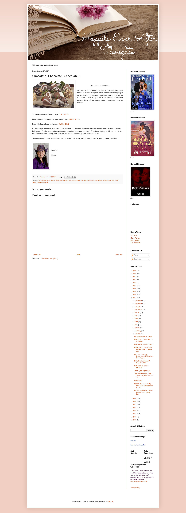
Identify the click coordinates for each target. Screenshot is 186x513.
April (136, 325)
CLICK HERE (64, 114)
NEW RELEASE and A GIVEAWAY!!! (142, 362)
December (138, 300)
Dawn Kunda (76, 180)
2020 (135, 289)
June (136, 319)
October (138, 307)
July (136, 316)
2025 (135, 274)
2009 (135, 420)
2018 (135, 295)
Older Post (118, 255)
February (138, 331)
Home (78, 255)
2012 (135, 411)
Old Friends (138, 381)
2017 (135, 298)
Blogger (110, 501)
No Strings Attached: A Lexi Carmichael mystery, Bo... (143, 392)
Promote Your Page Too (137, 445)
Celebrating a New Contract (143, 344)
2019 (135, 292)
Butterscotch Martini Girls (63, 180)
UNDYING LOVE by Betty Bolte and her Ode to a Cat (143, 349)
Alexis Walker (42, 180)
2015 (135, 402)
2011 (135, 414)
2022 (135, 283)
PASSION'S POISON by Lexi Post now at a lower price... (143, 385)
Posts (135, 255)
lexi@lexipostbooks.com (138, 482)
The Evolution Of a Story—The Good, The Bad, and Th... (143, 375)
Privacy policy (135, 488)
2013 (135, 408)
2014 (135, 405)
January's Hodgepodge (142, 371)
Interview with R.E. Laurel (143, 337)
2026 (135, 271)
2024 (135, 277)
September (139, 310)
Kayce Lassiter (102, 180)
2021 (135, 286)
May (136, 322)
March (137, 328)
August (137, 313)
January (138, 334)
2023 (135, 280)
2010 (135, 417)
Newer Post (37, 255)
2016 (135, 399)
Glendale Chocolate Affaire (89, 180)
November (138, 303)
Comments (136, 259)
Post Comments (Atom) (50, 258)
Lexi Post (111, 180)
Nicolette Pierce (43, 182)
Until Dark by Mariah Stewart (141, 367)
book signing (51, 180)
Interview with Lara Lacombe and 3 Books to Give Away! (143, 356)
